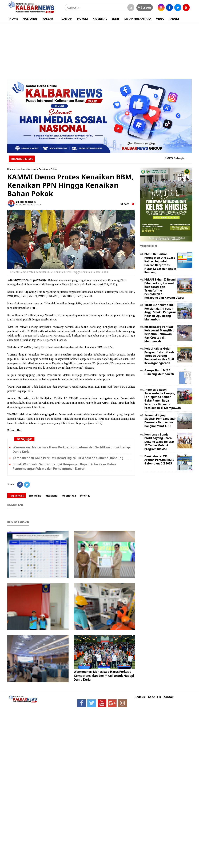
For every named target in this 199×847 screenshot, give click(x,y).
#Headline (35, 495)
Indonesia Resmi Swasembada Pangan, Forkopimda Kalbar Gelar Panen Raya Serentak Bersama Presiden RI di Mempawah (162, 399)
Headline (20, 169)
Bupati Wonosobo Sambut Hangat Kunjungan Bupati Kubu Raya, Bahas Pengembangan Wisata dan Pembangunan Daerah (64, 466)
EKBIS (116, 19)
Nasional (32, 169)
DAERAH (66, 19)
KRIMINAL (100, 19)
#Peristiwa (69, 495)
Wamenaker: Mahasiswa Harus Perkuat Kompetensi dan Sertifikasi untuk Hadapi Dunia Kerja (104, 675)
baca (125, 203)
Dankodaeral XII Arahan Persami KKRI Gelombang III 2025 (159, 460)
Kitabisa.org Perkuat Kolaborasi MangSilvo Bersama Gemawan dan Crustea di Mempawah (159, 334)
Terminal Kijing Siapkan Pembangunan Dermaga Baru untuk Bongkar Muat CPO (160, 420)
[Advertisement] (99, 49)
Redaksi (140, 697)
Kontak (169, 697)
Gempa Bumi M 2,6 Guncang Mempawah (159, 372)
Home (10, 169)
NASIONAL (30, 19)
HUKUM (82, 19)
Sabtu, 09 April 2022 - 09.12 (28, 204)
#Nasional (51, 495)
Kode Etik (154, 697)
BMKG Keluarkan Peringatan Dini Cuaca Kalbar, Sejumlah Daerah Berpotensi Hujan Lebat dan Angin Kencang (160, 263)
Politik (54, 169)
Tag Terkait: (16, 495)
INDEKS (174, 19)
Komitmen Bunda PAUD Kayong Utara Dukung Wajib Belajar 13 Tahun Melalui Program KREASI (159, 442)
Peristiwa (43, 169)
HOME (13, 19)
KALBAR (47, 19)
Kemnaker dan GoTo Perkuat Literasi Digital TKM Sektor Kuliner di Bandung (68, 458)
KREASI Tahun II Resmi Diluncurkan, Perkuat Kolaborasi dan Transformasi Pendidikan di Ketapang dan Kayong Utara (164, 289)
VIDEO (160, 19)
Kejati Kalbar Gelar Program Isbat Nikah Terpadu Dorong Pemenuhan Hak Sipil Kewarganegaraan (159, 356)
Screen (144, 7)
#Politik (85, 495)
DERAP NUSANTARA (137, 19)
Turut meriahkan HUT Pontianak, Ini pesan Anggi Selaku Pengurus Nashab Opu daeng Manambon (160, 312)
